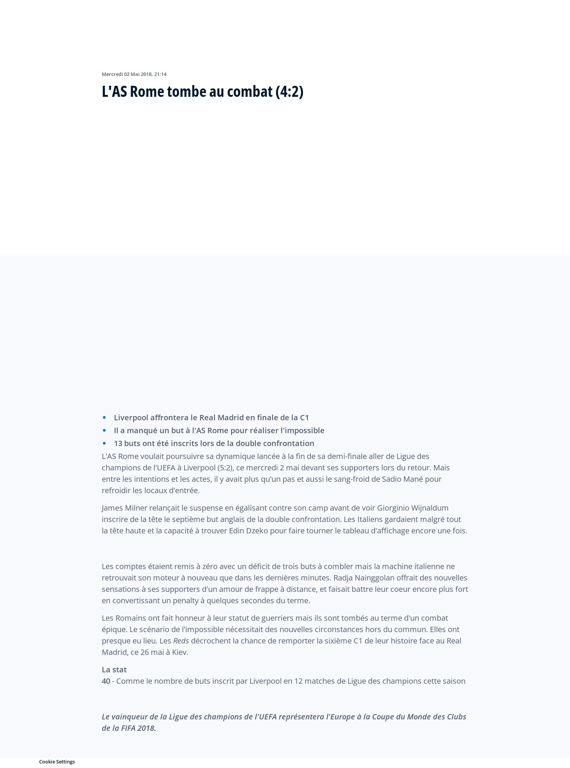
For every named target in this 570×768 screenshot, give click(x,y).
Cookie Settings (57, 761)
